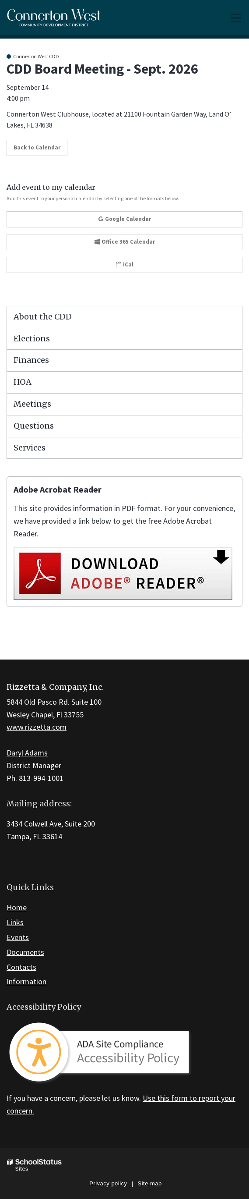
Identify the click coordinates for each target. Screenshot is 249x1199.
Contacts (21, 967)
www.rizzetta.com (37, 727)
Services (30, 448)
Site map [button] (150, 1183)
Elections (32, 338)
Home (17, 907)
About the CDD (43, 317)
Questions (34, 426)
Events (18, 937)
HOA (23, 382)
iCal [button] (124, 264)
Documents (25, 952)
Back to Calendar (37, 147)
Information (26, 981)
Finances (31, 360)
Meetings (32, 404)
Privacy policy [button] (108, 1183)
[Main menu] (236, 17)
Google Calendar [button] (124, 219)
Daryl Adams (27, 753)
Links (15, 922)
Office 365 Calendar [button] (125, 241)
